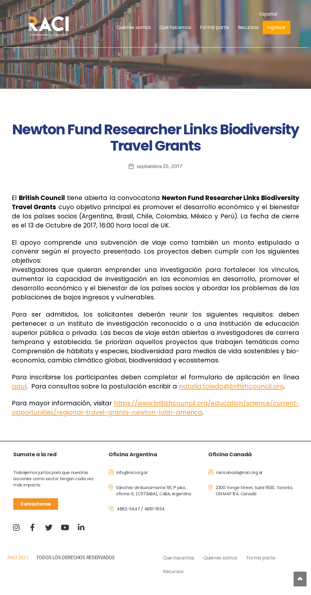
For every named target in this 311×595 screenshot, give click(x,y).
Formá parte (214, 27)
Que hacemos (178, 557)
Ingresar (276, 27)
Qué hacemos (175, 27)
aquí (19, 386)
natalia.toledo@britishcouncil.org (231, 386)
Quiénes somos (134, 27)
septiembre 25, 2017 (159, 166)
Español (266, 14)
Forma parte (260, 557)
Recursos (248, 27)
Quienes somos (220, 557)
